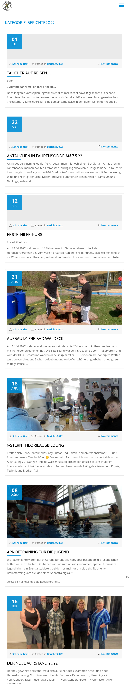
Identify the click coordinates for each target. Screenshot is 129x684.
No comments (108, 92)
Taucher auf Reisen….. (29, 101)
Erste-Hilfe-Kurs (24, 318)
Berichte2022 (56, 92)
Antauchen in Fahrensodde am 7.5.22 (44, 212)
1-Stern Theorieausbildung (35, 529)
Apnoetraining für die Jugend (38, 636)
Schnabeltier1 (21, 92)
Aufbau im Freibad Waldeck (35, 422)
